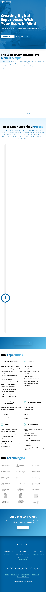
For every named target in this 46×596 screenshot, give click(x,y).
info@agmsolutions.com (38, 558)
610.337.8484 (7, 558)
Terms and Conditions (23, 580)
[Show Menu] (44, 2)
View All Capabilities (23, 113)
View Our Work (7, 36)
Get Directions (23, 563)
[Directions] (39, 2)
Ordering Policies (25, 578)
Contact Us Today (20, 548)
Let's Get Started (23, 531)
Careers (7, 578)
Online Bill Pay (15, 578)
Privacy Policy (35, 578)
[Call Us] (41, 2)
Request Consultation (23, 36)
